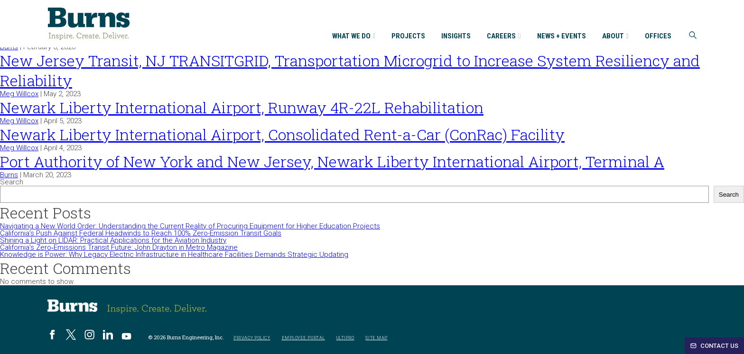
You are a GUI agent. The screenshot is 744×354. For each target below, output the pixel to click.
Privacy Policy (251, 338)
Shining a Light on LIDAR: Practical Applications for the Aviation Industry (113, 240)
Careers (504, 36)
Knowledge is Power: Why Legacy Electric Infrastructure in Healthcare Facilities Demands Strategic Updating (174, 254)
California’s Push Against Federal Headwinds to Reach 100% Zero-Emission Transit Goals (140, 233)
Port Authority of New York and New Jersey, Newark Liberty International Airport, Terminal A (332, 161)
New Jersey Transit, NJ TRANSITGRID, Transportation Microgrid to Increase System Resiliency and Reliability (350, 70)
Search (11, 182)
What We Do (353, 36)
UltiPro (345, 338)
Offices (658, 36)
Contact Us (714, 345)
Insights (456, 36)
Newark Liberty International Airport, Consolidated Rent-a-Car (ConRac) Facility (282, 134)
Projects (408, 36)
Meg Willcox (19, 94)
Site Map (376, 338)
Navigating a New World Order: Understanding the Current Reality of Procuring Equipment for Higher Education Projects (190, 226)
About (615, 36)
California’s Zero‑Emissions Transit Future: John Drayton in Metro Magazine (119, 247)
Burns (9, 175)
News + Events (561, 36)
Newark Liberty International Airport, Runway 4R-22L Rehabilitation (242, 107)
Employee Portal (303, 338)
